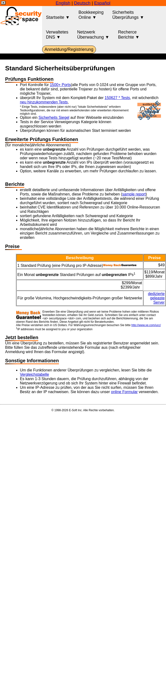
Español (102, 3)
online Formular (124, 392)
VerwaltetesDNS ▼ (57, 35)
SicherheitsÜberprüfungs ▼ (128, 15)
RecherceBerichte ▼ (129, 35)
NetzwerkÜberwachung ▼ (93, 35)
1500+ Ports (60, 85)
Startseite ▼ (58, 15)
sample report (134, 194)
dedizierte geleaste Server (156, 298)
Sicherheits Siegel (53, 117)
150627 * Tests (117, 98)
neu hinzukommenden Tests (44, 102)
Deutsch (82, 3)
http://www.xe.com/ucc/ (146, 325)
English (63, 3)
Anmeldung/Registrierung (69, 49)
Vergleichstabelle (34, 374)
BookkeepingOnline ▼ (90, 15)
